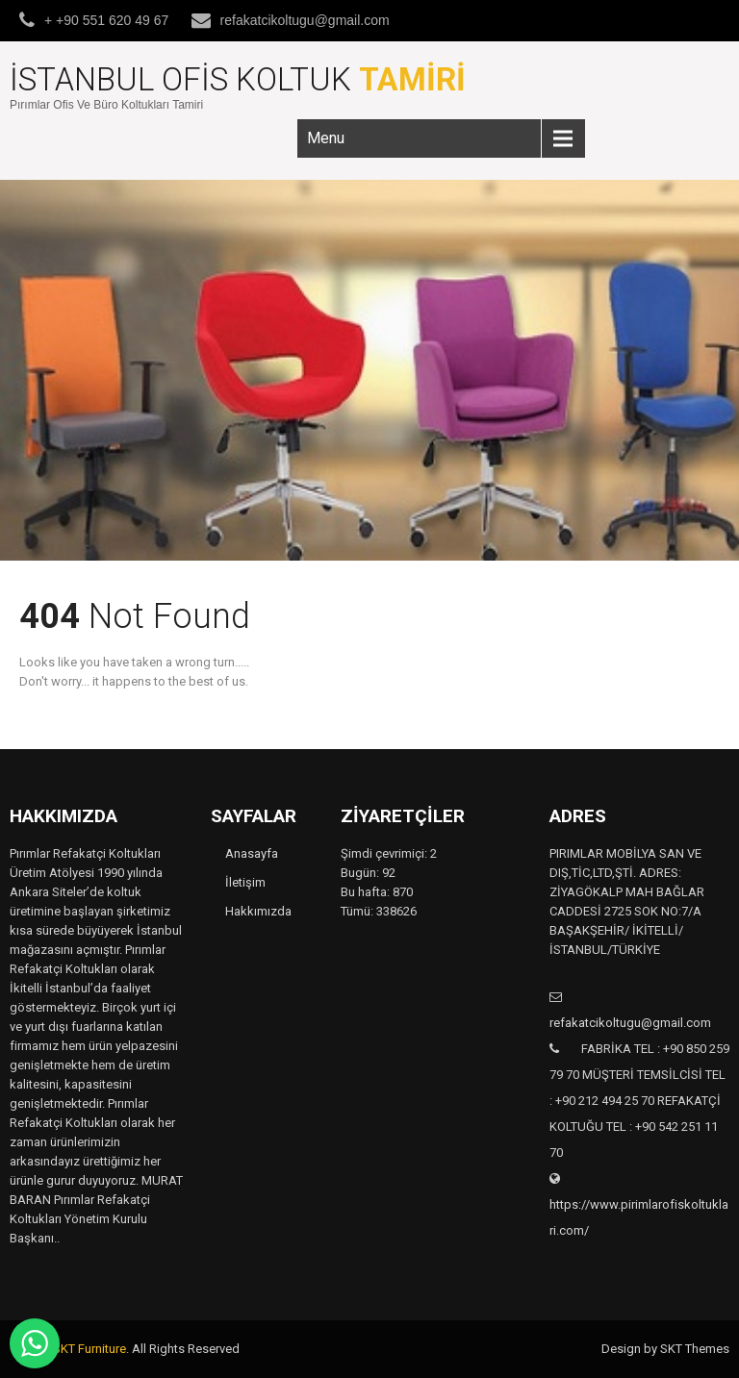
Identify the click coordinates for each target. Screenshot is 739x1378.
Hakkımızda (258, 911)
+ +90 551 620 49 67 (106, 20)
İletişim (245, 882)
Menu (325, 138)
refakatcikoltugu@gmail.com (305, 20)
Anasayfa (251, 853)
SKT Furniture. (91, 1348)
